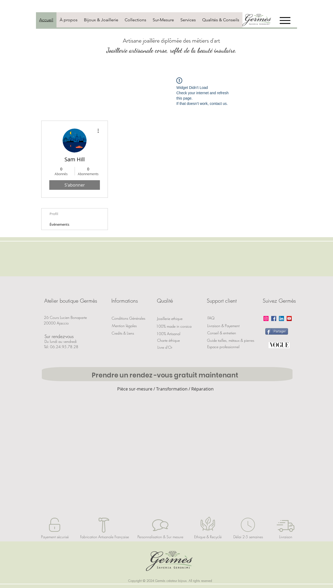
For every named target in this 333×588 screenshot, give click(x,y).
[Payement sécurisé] (55, 537)
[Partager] (276, 331)
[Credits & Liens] (122, 333)
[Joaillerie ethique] (169, 318)
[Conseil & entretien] (221, 333)
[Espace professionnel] (223, 347)
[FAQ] (211, 318)
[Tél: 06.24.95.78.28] (61, 347)
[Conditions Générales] (128, 318)
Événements (59, 224)
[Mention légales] (124, 326)
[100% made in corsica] (173, 326)
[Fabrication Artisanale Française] (104, 537)
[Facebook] (273, 318)
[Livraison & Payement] (223, 326)
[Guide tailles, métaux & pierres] (230, 340)
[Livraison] (285, 537)
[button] (70, 301)
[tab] (46, 19)
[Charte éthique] (168, 340)
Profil (54, 213)
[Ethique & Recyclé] (207, 537)
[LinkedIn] (281, 318)
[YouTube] (289, 318)
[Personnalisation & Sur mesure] (160, 537)
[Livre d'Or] (165, 347)
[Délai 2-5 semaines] (248, 537)
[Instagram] (266, 318)
